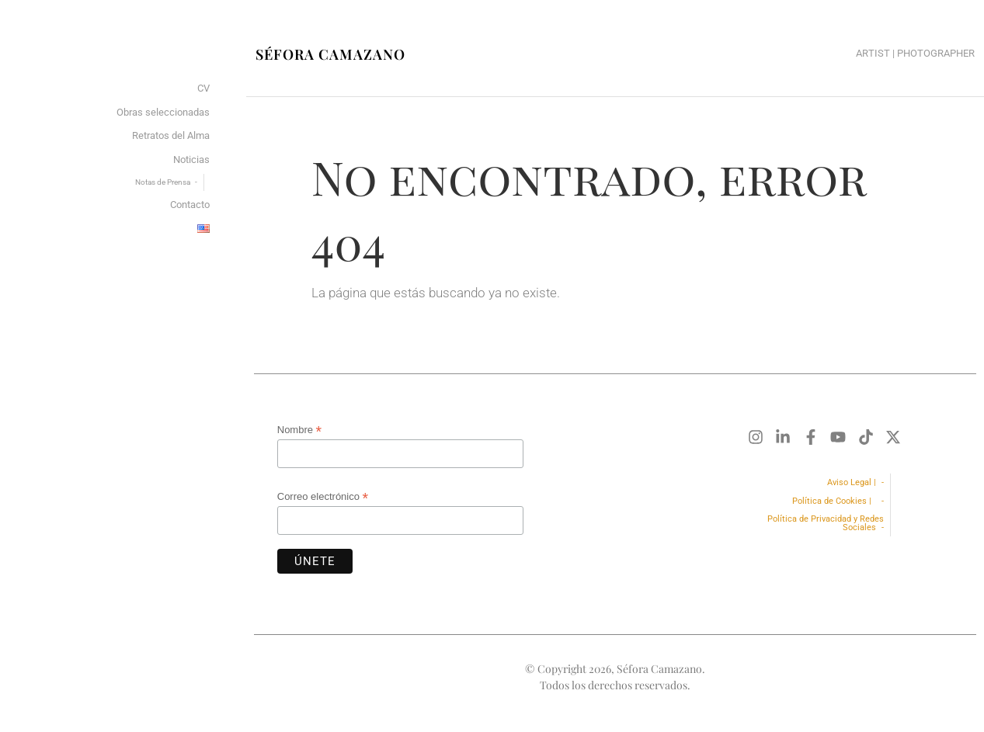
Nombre (299, 430)
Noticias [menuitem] (191, 159)
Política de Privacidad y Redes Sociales (825, 523)
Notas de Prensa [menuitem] (162, 182)
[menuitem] (203, 229)
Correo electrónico (322, 497)
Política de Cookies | (834, 501)
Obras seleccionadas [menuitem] (163, 112)
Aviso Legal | (851, 482)
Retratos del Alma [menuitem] (171, 135)
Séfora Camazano (330, 54)
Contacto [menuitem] (190, 204)
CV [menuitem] (203, 88)
